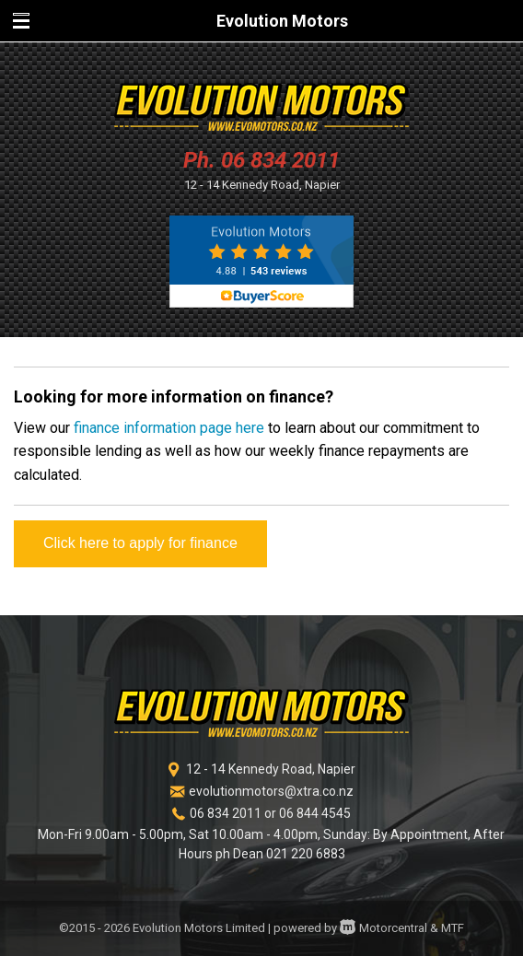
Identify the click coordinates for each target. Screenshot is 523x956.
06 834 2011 (280, 160)
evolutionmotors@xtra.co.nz (271, 791)
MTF (452, 928)
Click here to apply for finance (140, 543)
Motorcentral (383, 928)
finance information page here (169, 428)
